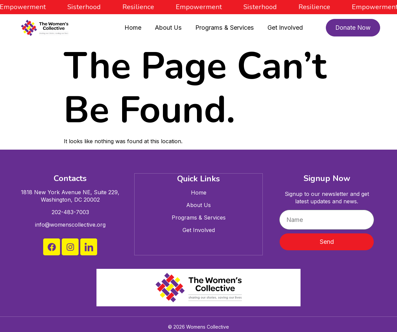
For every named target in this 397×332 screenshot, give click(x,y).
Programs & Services (224, 27)
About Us (168, 27)
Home (133, 27)
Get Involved (284, 27)
